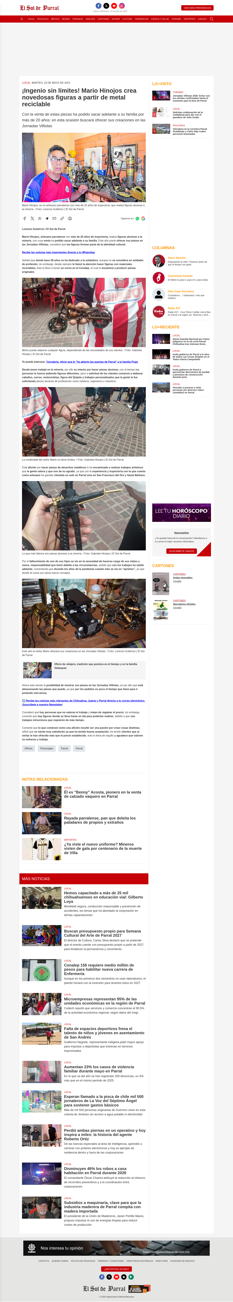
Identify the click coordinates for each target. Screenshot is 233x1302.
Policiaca (43, 19)
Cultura (127, 19)
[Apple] (124, 1277)
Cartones (103, 19)
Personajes (46, 748)
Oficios (29, 748)
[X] (106, 6)
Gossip (116, 19)
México (55, 19)
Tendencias (141, 19)
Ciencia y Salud (160, 19)
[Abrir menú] (21, 19)
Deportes (189, 19)
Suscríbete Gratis (181, 551)
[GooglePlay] (132, 1277)
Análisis (90, 19)
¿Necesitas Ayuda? (116, 1269)
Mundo (66, 19)
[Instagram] (122, 6)
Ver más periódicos (197, 7)
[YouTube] (114, 6)
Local (31, 19)
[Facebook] (98, 6)
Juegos (202, 19)
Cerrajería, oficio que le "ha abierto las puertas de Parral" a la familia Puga (92, 361)
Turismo (176, 19)
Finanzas (77, 19)
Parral (64, 748)
